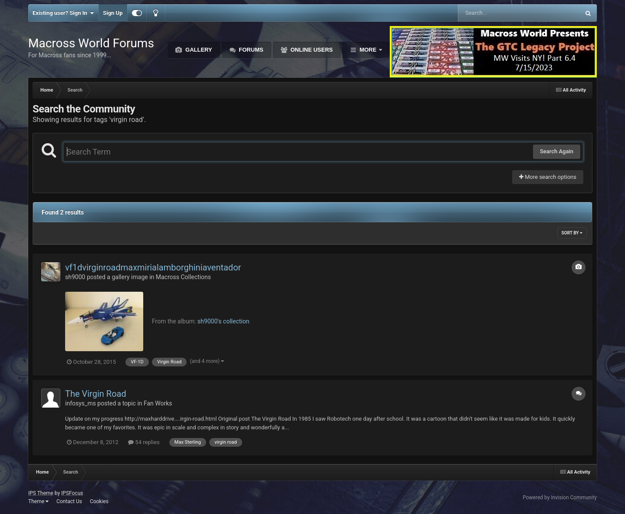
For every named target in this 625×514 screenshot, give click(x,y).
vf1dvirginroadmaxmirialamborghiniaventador (153, 267)
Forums (250, 49)
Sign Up (112, 13)
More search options (547, 177)
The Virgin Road (95, 394)
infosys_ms (80, 403)
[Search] (497, 13)
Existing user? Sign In (63, 13)
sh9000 (75, 276)
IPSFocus (72, 493)
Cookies (99, 501)
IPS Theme (40, 493)
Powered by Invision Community (560, 497)
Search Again (556, 151)
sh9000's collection (223, 321)
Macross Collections (183, 276)
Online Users (311, 49)
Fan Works (158, 403)
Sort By (572, 233)
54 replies (143, 442)
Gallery (198, 49)
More (368, 49)
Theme (38, 501)
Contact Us (69, 501)
